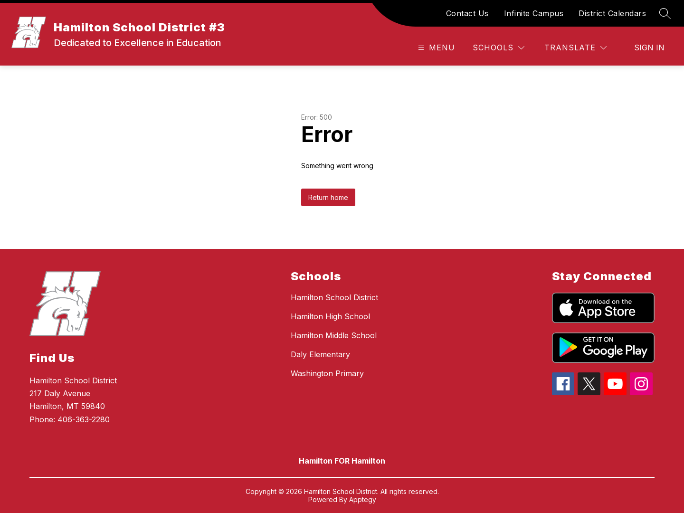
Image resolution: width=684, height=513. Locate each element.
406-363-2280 (83, 419)
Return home (328, 197)
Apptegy (362, 499)
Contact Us (467, 13)
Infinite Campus (534, 13)
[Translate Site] (575, 48)
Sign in (649, 47)
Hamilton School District (334, 297)
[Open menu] (435, 48)
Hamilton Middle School (334, 335)
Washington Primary (327, 373)
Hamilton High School (330, 316)
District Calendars (612, 13)
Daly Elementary (320, 354)
